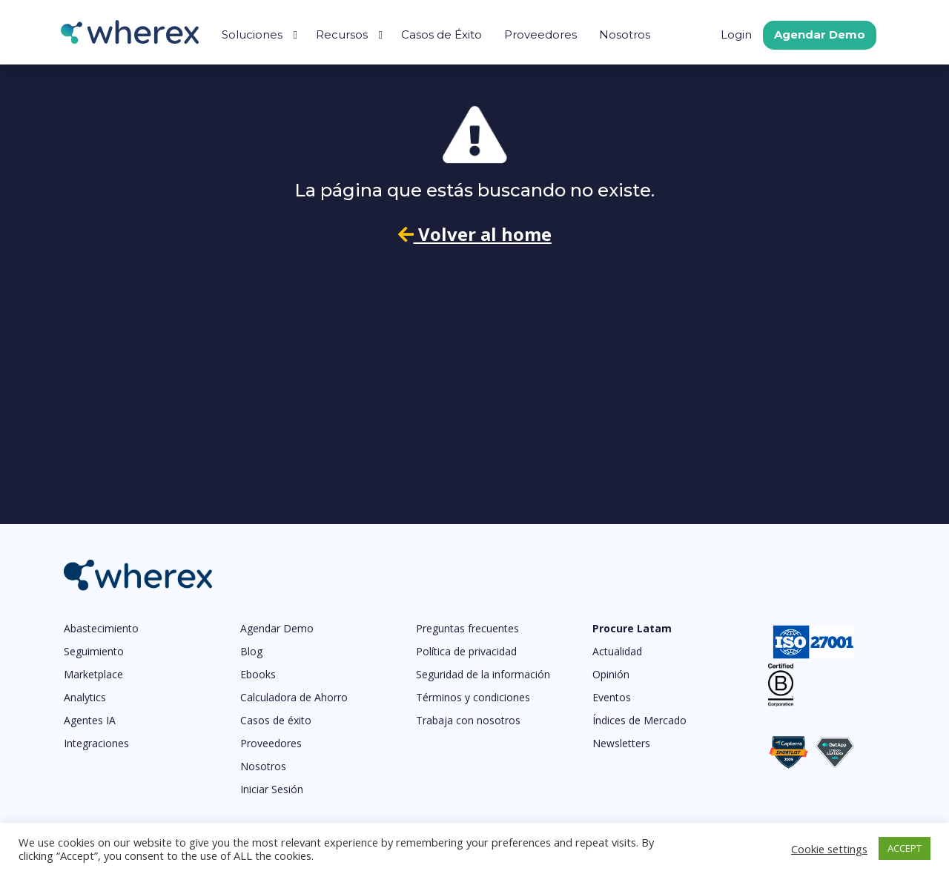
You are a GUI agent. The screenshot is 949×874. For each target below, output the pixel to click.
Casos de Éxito (441, 34)
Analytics (85, 697)
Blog (251, 651)
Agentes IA (90, 720)
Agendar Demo (819, 34)
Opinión (610, 674)
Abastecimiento (101, 628)
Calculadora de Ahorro (294, 697)
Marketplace (93, 674)
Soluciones (252, 34)
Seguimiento (94, 651)
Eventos (611, 697)
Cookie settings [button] (829, 848)
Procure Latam (632, 628)
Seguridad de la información (483, 674)
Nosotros (624, 34)
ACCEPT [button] (904, 848)
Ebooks (258, 674)
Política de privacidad (466, 651)
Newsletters (621, 743)
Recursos (342, 34)
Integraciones (96, 743)
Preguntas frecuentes (467, 628)
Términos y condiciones (473, 697)
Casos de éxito (275, 720)
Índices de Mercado (639, 720)
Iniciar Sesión (271, 789)
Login (736, 34)
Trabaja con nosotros (468, 720)
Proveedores (540, 34)
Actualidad (617, 651)
